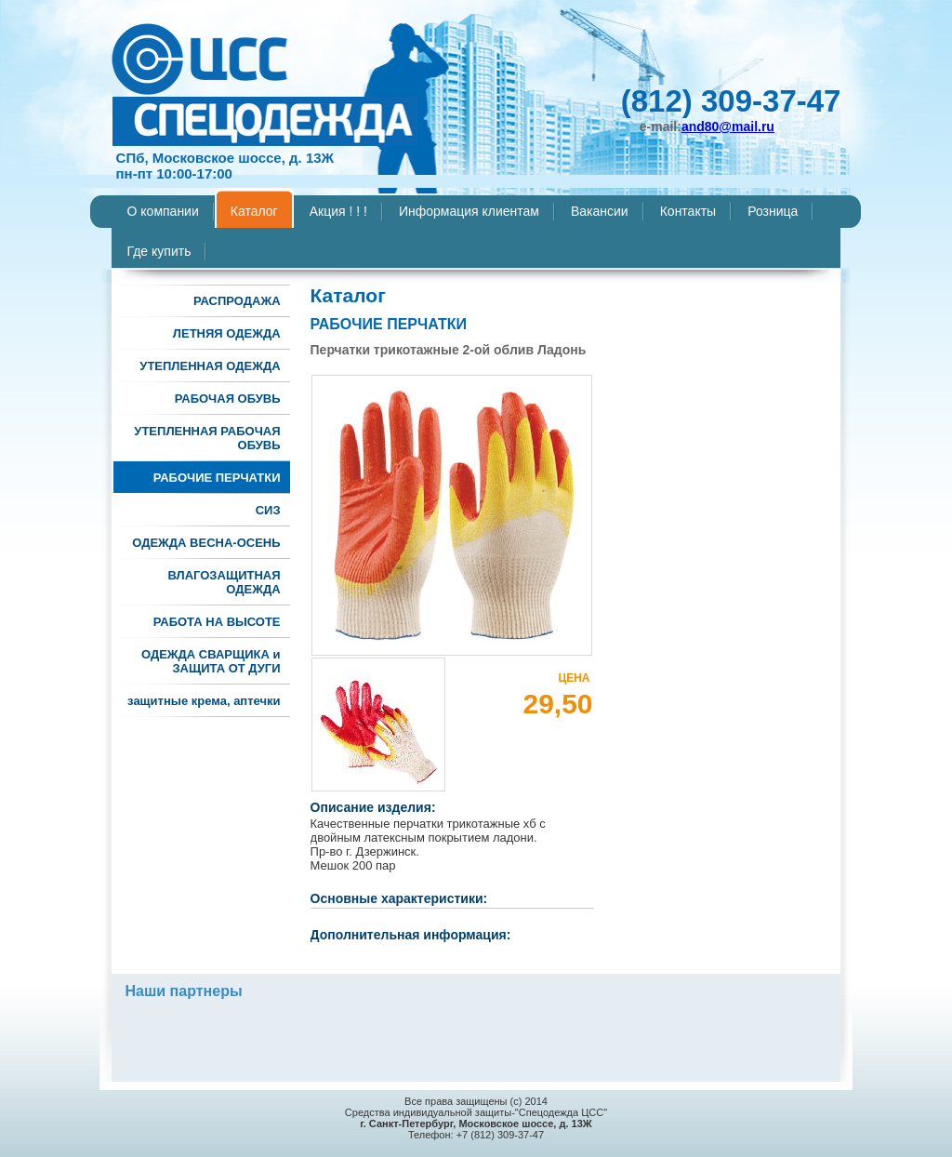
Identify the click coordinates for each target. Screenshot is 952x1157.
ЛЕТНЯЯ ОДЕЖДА (227, 333)
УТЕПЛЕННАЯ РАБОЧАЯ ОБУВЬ (207, 438)
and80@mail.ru (727, 126)
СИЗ (268, 510)
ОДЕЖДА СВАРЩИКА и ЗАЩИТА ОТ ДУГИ (211, 661)
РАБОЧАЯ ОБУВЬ (228, 399)
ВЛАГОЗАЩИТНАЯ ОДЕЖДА (223, 582)
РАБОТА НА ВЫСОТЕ (217, 622)
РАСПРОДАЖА (237, 301)
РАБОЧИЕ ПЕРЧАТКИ (217, 478)
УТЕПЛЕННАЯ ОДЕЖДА (209, 366)
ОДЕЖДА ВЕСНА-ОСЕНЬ (206, 543)
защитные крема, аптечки (203, 701)
